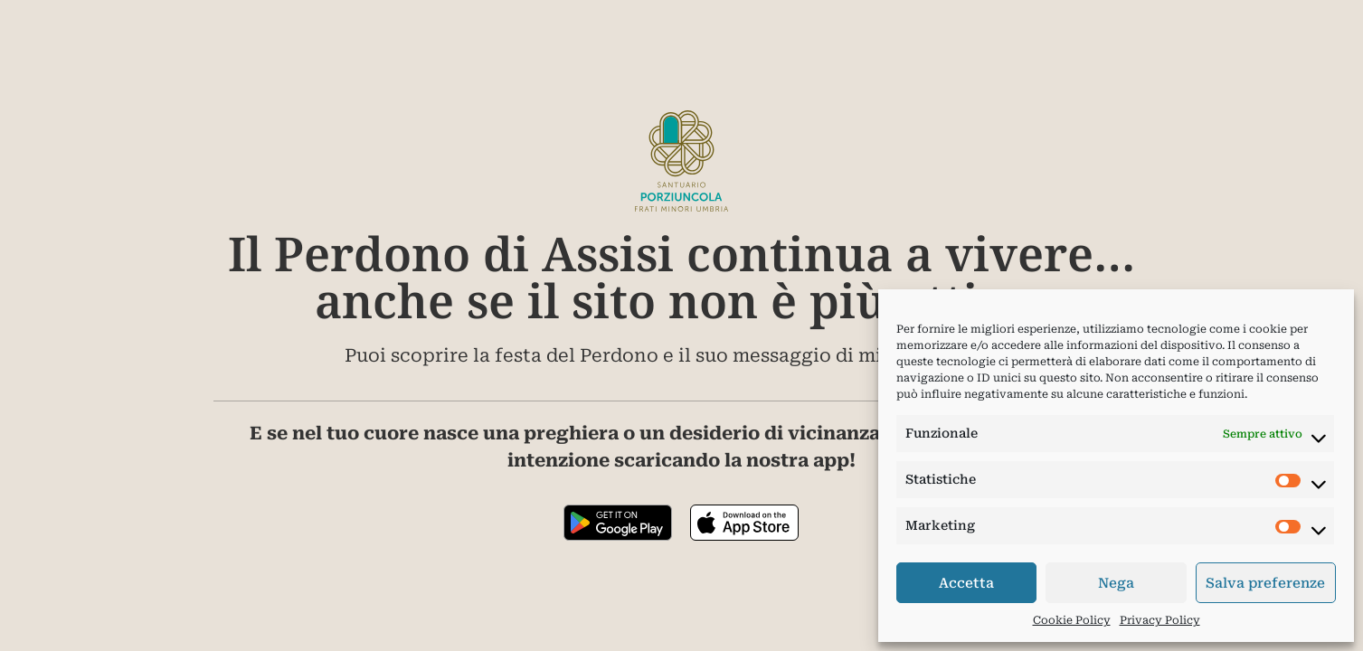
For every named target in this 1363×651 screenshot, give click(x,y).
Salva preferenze (1265, 583)
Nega (1116, 583)
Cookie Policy (1072, 620)
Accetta (966, 583)
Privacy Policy (1160, 620)
